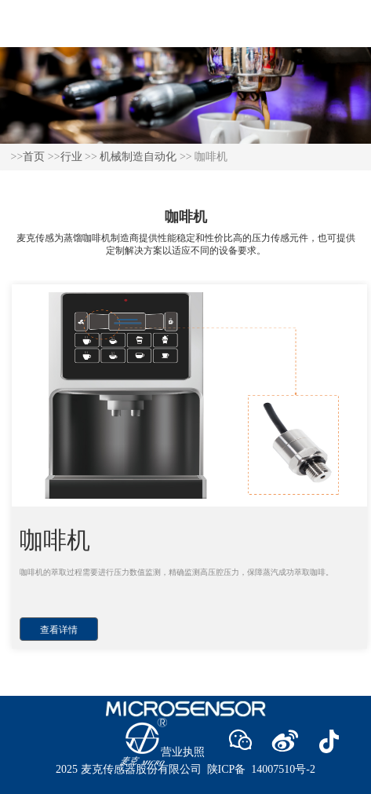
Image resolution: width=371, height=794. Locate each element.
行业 (71, 157)
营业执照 (183, 752)
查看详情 (59, 629)
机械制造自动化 (138, 157)
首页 (34, 157)
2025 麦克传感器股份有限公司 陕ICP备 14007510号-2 (185, 769)
